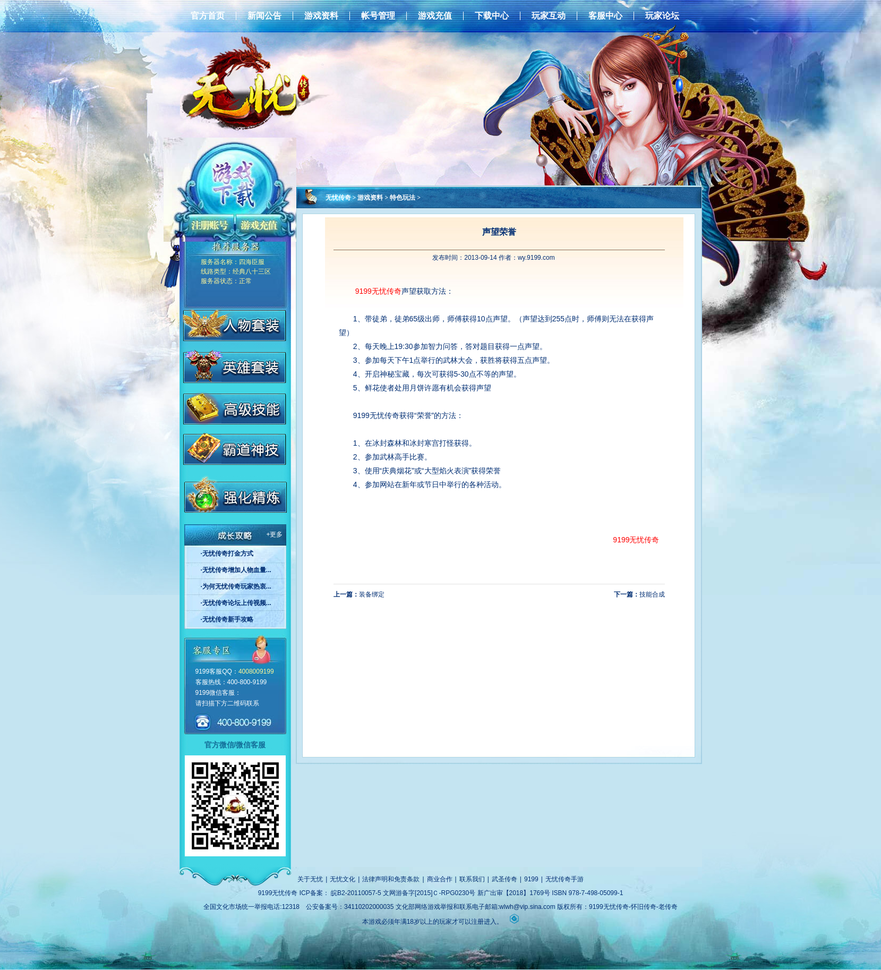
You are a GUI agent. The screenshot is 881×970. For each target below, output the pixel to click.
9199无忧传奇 (378, 291)
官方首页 (208, 16)
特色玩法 (402, 197)
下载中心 (492, 16)
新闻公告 (264, 16)
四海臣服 (251, 262)
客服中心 (605, 16)
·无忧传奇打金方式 (227, 553)
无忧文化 (342, 879)
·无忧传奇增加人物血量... (236, 570)
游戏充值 (435, 16)
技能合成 (652, 594)
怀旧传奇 (643, 907)
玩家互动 (549, 16)
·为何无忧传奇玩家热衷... (236, 586)
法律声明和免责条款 (391, 879)
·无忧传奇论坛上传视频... (236, 603)
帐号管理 (378, 16)
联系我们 (472, 879)
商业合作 (439, 879)
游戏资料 (321, 16)
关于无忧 (310, 879)
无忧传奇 (338, 197)
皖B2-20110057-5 (356, 893)
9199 (531, 879)
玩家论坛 (662, 16)
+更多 (274, 534)
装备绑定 (371, 594)
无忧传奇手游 (564, 879)
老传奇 (668, 907)
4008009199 (256, 671)
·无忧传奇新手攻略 (227, 619)
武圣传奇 (504, 879)
